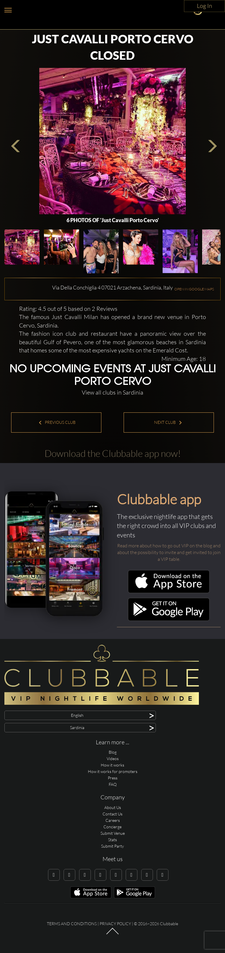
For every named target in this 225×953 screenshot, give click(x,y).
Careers (112, 820)
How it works (112, 764)
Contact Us (112, 813)
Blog (113, 752)
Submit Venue (112, 833)
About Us (112, 807)
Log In (204, 5)
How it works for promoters (112, 771)
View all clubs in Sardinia (112, 392)
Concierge (112, 826)
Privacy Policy (115, 923)
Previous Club (57, 422)
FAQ (113, 784)
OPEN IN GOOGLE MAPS (194, 289)
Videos (113, 758)
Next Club (168, 422)
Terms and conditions (72, 923)
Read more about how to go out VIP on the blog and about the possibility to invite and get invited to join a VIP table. (169, 552)
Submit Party (112, 846)
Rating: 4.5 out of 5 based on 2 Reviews (68, 308)
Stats (112, 839)
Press (112, 777)
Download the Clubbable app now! (113, 453)
